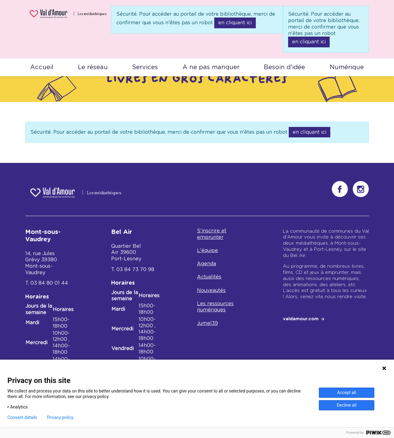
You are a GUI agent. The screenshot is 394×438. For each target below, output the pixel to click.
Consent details (22, 417)
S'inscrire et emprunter (211, 234)
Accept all (346, 392)
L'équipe (207, 250)
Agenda (206, 263)
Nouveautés (211, 290)
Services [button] (145, 67)
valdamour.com (301, 319)
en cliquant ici (235, 22)
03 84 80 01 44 (49, 283)
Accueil (41, 67)
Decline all (346, 405)
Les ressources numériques (215, 307)
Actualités (209, 276)
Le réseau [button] (93, 67)
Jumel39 (207, 323)
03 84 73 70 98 (135, 269)
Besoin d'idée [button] (284, 67)
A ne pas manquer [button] (211, 67)
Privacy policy (60, 417)
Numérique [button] (347, 67)
